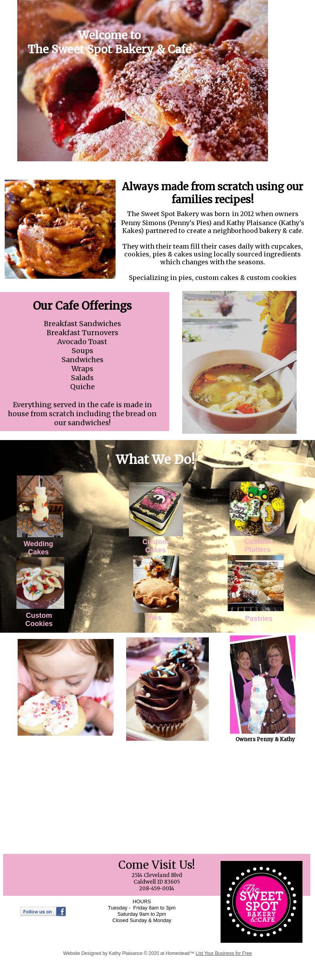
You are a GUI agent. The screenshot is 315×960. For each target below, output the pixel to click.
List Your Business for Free (224, 953)
